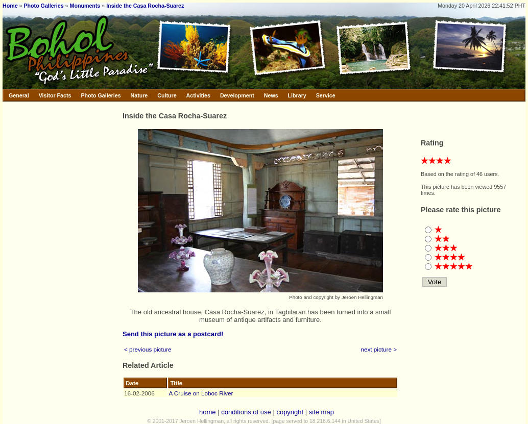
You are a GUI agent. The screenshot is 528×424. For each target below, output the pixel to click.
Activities (198, 95)
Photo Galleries (43, 6)
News (271, 95)
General (19, 95)
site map (321, 412)
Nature (139, 95)
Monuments (85, 6)
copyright (289, 412)
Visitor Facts (55, 95)
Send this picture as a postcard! (173, 334)
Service (325, 95)
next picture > (379, 349)
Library (297, 95)
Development (237, 95)
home (207, 412)
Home (10, 6)
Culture (166, 95)
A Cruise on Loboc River (201, 393)
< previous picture (148, 349)
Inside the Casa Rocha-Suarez (145, 6)
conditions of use (246, 412)
